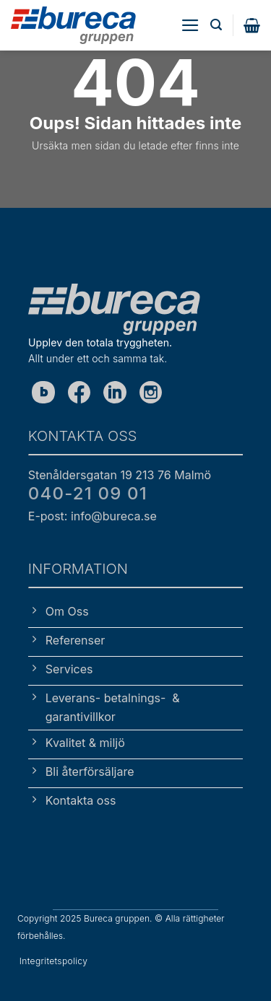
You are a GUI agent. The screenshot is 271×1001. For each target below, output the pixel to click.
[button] (190, 25)
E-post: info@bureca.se (92, 516)
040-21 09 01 (87, 493)
